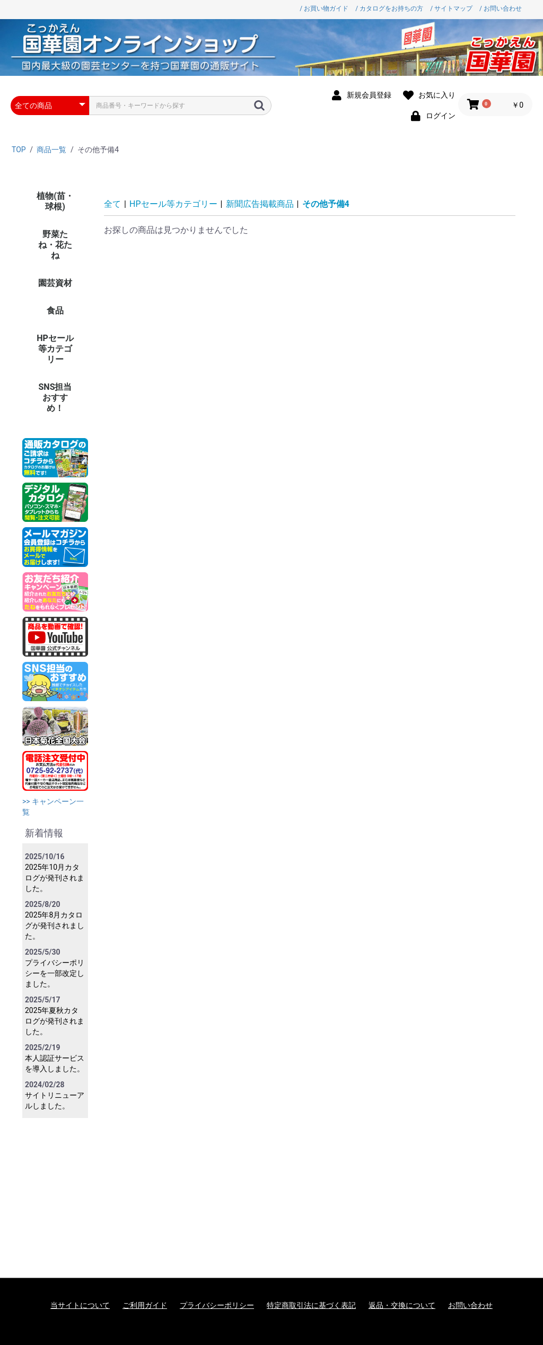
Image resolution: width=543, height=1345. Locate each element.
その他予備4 (325, 204)
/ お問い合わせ (500, 8)
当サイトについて (80, 1305)
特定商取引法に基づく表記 (311, 1305)
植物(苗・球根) (55, 201)
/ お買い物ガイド (324, 8)
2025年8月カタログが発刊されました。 (54, 925)
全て (112, 204)
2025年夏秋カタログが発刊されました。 (54, 1021)
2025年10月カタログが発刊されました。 (54, 878)
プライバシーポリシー (217, 1305)
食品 (55, 310)
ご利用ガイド (144, 1305)
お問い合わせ (470, 1305)
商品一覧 (51, 149)
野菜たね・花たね (55, 244)
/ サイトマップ (451, 8)
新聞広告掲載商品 (260, 204)
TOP (19, 149)
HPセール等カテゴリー (55, 348)
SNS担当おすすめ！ (55, 397)
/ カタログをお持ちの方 (389, 8)
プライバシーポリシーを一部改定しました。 (54, 973)
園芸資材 (55, 283)
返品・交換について (402, 1305)
